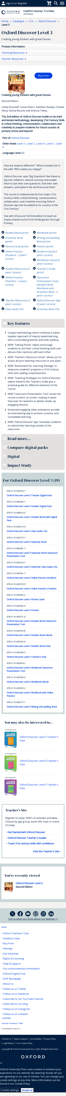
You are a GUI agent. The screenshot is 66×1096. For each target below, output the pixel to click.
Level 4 (40, 143)
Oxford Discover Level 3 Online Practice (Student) (31, 577)
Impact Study (20, 465)
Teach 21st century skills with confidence (31, 843)
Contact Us (6, 1038)
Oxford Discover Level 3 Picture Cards (26, 599)
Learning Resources (11, 1028)
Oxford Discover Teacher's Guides (27, 838)
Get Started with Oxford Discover (26, 832)
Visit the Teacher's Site (46, 851)
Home (4, 927)
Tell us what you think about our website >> (33, 919)
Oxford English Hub (14, 973)
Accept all (27, 1090)
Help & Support (12, 963)
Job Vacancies (11, 953)
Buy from (43, 75)
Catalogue (6, 1018)
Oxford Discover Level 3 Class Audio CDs (27, 531)
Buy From (7, 3)
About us (8, 983)
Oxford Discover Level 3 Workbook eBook (28, 681)
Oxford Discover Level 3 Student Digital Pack (29, 506)
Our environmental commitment (21, 968)
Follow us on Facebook (16, 993)
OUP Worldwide (12, 978)
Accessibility (35, 1038)
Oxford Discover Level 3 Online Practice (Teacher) (31, 588)
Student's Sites (11, 938)
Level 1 (21, 143)
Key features (19, 323)
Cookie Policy (22, 1083)
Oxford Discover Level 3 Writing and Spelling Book (32, 706)
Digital (14, 456)
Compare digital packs (28, 447)
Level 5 (50, 143)
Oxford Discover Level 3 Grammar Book (26, 541)
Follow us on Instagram (16, 1009)
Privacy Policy (50, 1038)
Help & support (10, 3)
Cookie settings (10, 1090)
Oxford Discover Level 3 (29, 883)
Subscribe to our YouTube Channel (23, 999)
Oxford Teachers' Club (16, 933)
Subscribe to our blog (15, 1004)
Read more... (19, 438)
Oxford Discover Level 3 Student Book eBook (29, 635)
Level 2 (31, 143)
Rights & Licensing (13, 958)
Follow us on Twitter (14, 989)
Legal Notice (8, 1043)
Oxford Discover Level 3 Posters (23, 610)
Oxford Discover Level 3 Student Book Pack (28, 646)
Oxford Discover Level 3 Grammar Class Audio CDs (32, 566)
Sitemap (7, 948)
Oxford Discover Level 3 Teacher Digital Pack (29, 495)
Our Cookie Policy (24, 1043)
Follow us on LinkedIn (15, 1014)
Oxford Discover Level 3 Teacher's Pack (26, 656)
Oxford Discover (20, 138)
